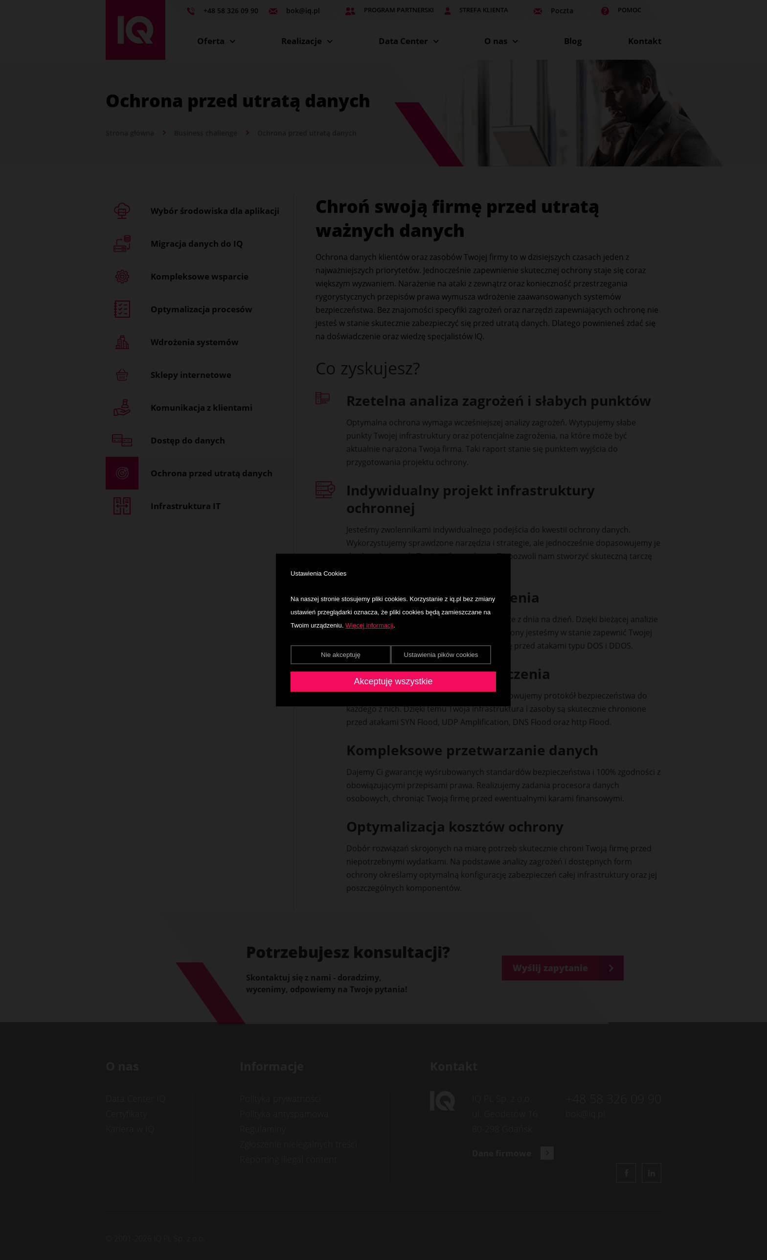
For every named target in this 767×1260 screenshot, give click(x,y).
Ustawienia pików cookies (441, 654)
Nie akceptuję (341, 654)
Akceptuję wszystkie (393, 681)
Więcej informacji (369, 625)
